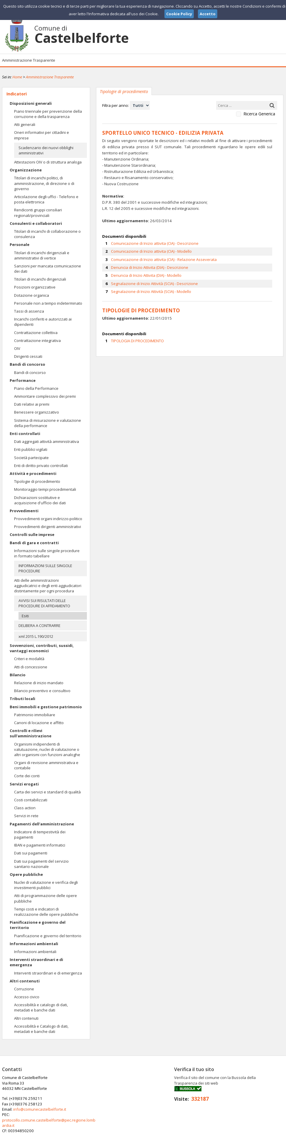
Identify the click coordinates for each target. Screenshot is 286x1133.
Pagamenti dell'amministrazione (42, 824)
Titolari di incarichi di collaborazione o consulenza (47, 234)
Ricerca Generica (259, 114)
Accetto (208, 13)
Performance (23, 380)
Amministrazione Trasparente (28, 60)
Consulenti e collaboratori (36, 223)
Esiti (25, 615)
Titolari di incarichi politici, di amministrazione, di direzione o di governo (44, 183)
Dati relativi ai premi (31, 404)
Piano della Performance (36, 388)
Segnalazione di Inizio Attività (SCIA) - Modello (151, 290)
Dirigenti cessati (28, 356)
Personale (19, 244)
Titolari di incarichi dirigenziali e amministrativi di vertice (41, 255)
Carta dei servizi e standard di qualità (47, 792)
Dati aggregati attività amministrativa (46, 441)
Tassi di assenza (29, 311)
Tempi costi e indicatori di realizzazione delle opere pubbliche (46, 911)
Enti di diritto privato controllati (41, 465)
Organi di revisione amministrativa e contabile (46, 765)
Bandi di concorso (27, 364)
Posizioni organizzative (34, 287)
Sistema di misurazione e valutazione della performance (47, 423)
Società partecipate (31, 457)
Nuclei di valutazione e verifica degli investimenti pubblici (46, 885)
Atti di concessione (30, 667)
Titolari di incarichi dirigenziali (40, 279)
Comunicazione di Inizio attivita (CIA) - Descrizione (154, 242)
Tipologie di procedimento (37, 481)
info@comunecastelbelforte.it (135, 1088)
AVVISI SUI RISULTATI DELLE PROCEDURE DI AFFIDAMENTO (44, 603)
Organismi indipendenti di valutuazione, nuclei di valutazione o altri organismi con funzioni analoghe (47, 749)
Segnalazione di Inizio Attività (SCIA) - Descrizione (154, 282)
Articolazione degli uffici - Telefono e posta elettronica (46, 199)
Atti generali (24, 124)
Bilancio (18, 674)
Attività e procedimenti (33, 473)
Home (17, 77)
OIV (17, 348)
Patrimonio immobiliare (34, 714)
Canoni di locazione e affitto (39, 722)
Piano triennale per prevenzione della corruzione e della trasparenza (48, 114)
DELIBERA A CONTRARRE (39, 625)
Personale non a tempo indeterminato (48, 303)
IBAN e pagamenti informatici (39, 845)
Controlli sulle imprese (32, 534)
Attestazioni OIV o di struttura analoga (48, 162)
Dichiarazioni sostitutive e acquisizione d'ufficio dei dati (40, 500)
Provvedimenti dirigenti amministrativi (47, 526)
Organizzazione (26, 170)
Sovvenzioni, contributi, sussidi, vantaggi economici (42, 648)
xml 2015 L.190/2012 (35, 636)
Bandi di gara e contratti (34, 542)
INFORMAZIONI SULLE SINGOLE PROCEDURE (45, 568)
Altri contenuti (25, 981)
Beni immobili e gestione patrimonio (46, 706)
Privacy (247, 1128)
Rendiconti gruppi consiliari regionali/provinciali (38, 212)
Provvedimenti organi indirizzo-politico (48, 518)
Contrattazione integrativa (37, 340)
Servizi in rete (26, 815)
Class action (25, 807)
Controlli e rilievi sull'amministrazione (30, 733)
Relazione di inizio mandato (38, 682)
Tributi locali (22, 698)
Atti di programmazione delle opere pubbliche (45, 898)
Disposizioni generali (31, 103)
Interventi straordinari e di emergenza (36, 962)
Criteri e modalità (29, 658)
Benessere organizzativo (36, 412)
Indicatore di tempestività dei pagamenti (39, 834)
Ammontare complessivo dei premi (45, 396)
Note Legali (226, 1128)
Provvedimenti (24, 510)
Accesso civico (26, 996)
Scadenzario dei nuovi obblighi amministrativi (45, 150)
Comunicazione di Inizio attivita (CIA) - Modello (151, 250)
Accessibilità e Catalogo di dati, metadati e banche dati (41, 1029)
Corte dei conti (27, 775)
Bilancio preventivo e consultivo (42, 690)
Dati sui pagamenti (30, 853)
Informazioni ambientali (34, 943)
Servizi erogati (24, 784)
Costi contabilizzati (30, 799)
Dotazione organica (31, 295)
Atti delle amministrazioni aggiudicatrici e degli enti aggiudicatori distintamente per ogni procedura (47, 586)
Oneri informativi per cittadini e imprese (41, 135)
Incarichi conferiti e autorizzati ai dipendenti (43, 321)
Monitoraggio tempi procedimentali (45, 489)
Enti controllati (25, 433)
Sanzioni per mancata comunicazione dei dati (47, 268)
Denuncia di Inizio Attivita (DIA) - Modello (146, 274)
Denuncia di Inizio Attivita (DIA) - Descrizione (149, 266)
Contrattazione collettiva (36, 332)
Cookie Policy (271, 1128)
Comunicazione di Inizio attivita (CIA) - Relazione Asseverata (164, 258)
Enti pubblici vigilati (30, 449)
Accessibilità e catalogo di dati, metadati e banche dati (41, 1007)
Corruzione (24, 989)
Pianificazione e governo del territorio (37, 925)
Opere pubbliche (26, 874)
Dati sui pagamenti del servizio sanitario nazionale (41, 864)
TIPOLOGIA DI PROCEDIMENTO (137, 339)
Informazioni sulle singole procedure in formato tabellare (47, 553)
